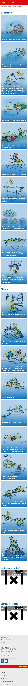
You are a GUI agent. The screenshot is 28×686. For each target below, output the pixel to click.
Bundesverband (5, 679)
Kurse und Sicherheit (7, 6)
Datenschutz (4, 672)
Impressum (3, 670)
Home (2, 6)
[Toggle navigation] (13, 2)
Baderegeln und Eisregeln (17, 6)
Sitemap (3, 675)
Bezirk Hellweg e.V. (5, 684)
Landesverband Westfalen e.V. (8, 681)
